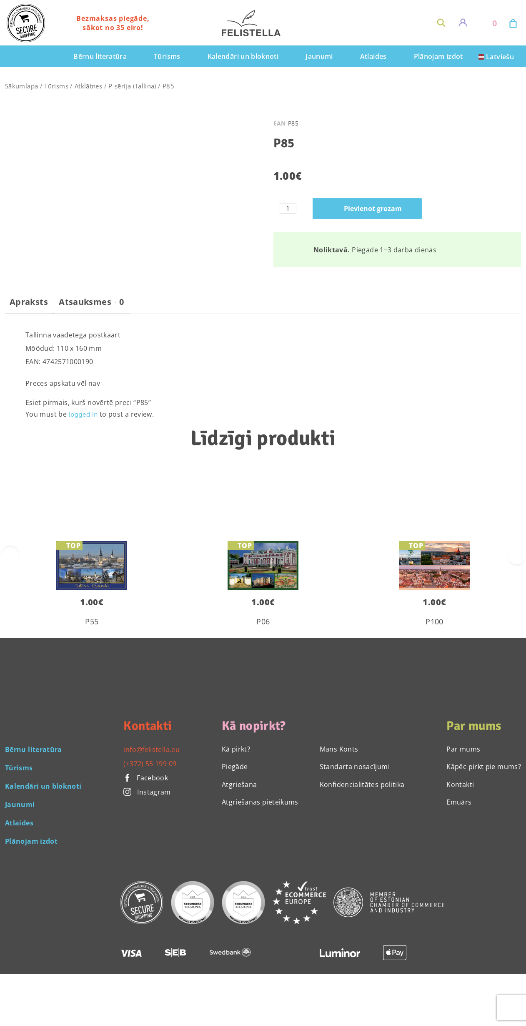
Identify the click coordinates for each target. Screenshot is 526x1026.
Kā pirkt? (236, 749)
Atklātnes (88, 86)
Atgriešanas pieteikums (260, 802)
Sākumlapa (21, 86)
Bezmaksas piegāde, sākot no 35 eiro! (112, 23)
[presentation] (517, 555)
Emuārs (458, 802)
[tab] (29, 305)
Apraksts (29, 302)
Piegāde (235, 766)
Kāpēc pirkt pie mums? (483, 766)
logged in (83, 414)
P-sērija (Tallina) (132, 86)
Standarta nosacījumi (355, 766)
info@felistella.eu (151, 749)
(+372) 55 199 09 (149, 763)
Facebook (145, 777)
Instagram (146, 792)
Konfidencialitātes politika (362, 784)
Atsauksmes (91, 302)
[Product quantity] (288, 209)
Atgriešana (239, 784)
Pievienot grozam (373, 208)
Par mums (463, 749)
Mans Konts (339, 749)
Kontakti (460, 784)
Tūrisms (56, 86)
